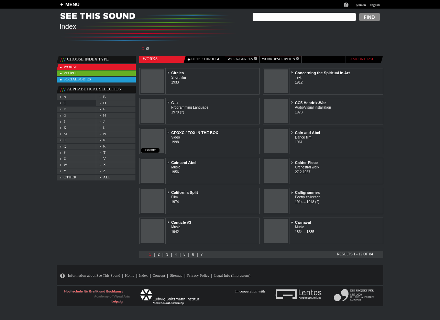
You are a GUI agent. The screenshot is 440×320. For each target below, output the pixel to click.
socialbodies (77, 79)
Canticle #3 (181, 222)
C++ (174, 103)
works (70, 67)
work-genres (242, 59)
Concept (159, 275)
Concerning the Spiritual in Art (322, 73)
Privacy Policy (198, 275)
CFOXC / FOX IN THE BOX (194, 133)
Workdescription (280, 59)
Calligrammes (307, 192)
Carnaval (303, 222)
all (106, 177)
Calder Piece (306, 163)
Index (143, 275)
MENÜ (72, 4)
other (70, 177)
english (375, 5)
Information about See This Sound (94, 275)
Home (129, 275)
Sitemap (176, 275)
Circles (177, 73)
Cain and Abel (307, 133)
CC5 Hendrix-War (310, 103)
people (70, 73)
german (360, 5)
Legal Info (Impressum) (232, 275)
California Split (184, 192)
